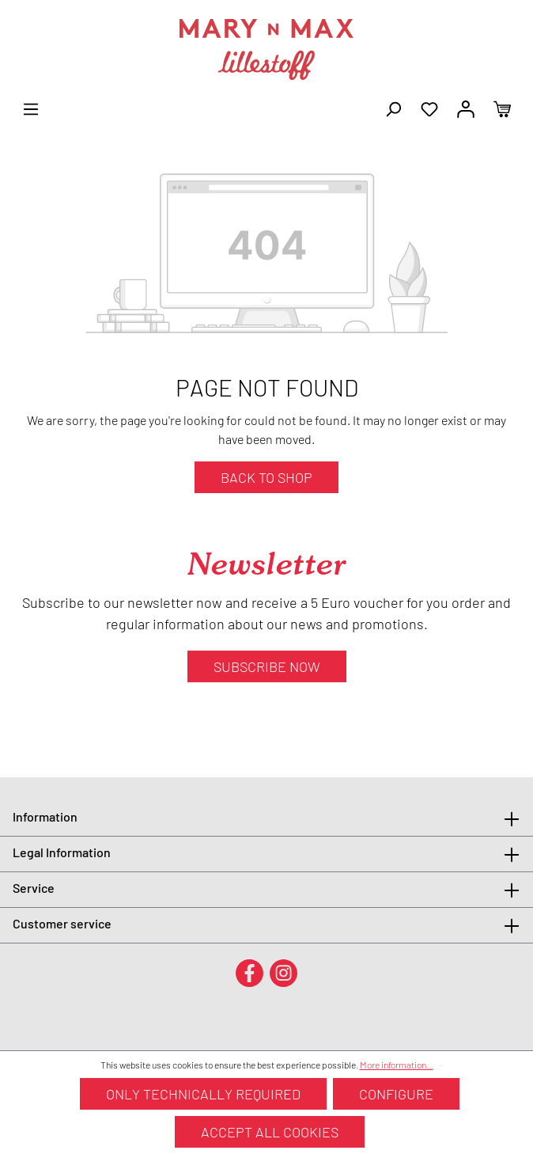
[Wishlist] (429, 108)
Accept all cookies (269, 1132)
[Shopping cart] (502, 108)
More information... (396, 1064)
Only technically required (203, 1094)
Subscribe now (267, 666)
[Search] (393, 108)
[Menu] (31, 108)
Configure (396, 1094)
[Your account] (466, 108)
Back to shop (266, 477)
